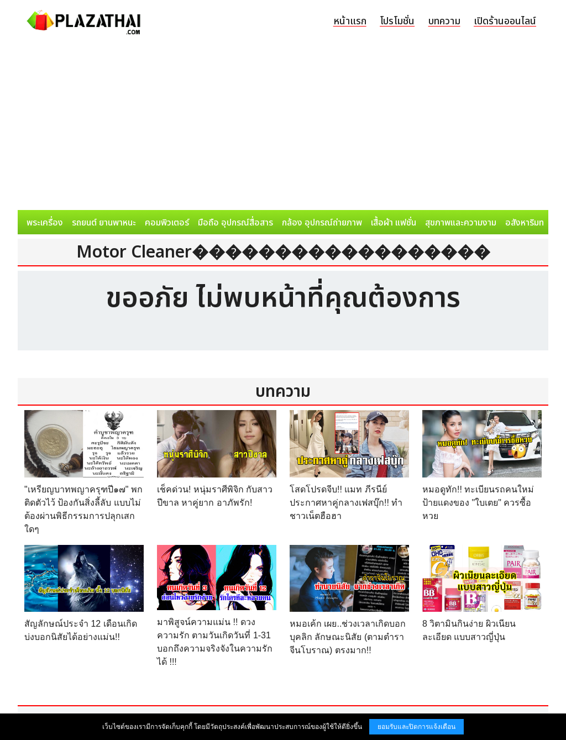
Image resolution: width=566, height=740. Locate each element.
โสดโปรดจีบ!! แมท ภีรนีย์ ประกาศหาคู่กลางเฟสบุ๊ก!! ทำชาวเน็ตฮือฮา (346, 503)
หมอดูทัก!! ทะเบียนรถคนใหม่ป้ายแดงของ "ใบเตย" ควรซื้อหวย (478, 503)
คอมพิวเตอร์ (167, 222)
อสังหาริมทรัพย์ (532, 222)
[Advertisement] (283, 127)
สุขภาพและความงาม (460, 222)
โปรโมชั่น (397, 21)
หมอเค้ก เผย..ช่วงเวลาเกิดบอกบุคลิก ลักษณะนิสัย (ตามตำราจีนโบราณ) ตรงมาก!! (348, 637)
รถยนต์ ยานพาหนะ (104, 222)
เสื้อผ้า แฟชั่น (393, 222)
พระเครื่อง (45, 222)
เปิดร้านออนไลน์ (505, 21)
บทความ (444, 21)
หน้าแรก (349, 21)
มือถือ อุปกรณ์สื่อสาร (235, 222)
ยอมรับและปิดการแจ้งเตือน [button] (416, 727)
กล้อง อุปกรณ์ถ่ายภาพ (322, 222)
